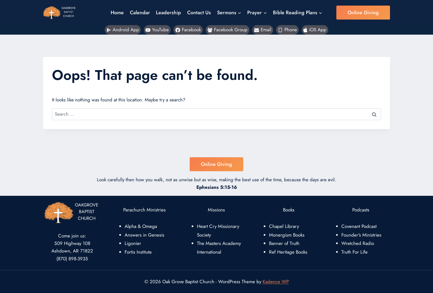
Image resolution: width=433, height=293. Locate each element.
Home (117, 12)
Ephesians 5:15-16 (216, 187)
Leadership (168, 12)
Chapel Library (284, 226)
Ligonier (133, 243)
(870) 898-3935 (72, 258)
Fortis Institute (138, 252)
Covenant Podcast (359, 226)
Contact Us (199, 12)
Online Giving (363, 12)
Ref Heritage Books (288, 252)
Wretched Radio (357, 243)
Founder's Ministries (361, 235)
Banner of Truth (284, 243)
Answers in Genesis (144, 235)
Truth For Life (354, 252)
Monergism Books (286, 235)
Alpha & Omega (141, 226)
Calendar (140, 12)
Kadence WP (276, 281)
